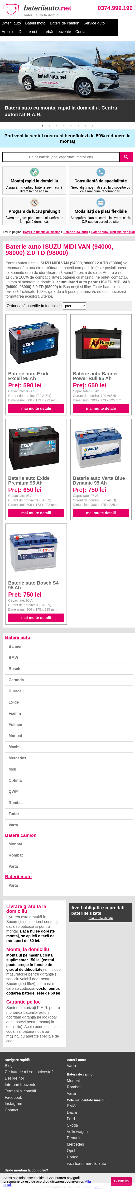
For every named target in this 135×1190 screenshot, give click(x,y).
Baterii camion (20, 835)
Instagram (13, 1103)
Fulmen (15, 725)
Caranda (16, 680)
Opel (71, 1150)
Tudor (14, 814)
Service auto (94, 23)
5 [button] (71, 126)
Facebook (13, 1097)
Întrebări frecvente (38, 32)
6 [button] (78, 126)
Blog (9, 1065)
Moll (12, 769)
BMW (13, 658)
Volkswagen (77, 1131)
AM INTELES (121, 1181)
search (126, 157)
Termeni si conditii (20, 1091)
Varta (13, 825)
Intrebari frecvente (20, 1084)
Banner (15, 646)
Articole (115, 23)
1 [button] (42, 126)
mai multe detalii (36, 408)
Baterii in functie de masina (41, 232)
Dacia (72, 1112)
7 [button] (85, 126)
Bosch (14, 669)
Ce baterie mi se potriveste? (29, 1072)
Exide (14, 702)
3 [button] (56, 126)
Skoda (72, 1125)
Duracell (16, 691)
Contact (65, 32)
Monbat (15, 736)
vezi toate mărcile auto (86, 1163)
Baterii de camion (64, 23)
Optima (15, 780)
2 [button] (49, 126)
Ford (71, 1119)
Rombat (16, 803)
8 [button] (92, 126)
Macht (14, 747)
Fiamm (15, 713)
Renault (73, 1138)
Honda (72, 1157)
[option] (67, 81)
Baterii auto (11, 23)
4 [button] (64, 126)
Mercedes (17, 758)
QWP (13, 792)
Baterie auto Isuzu (75, 232)
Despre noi (11, 32)
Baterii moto (35, 23)
